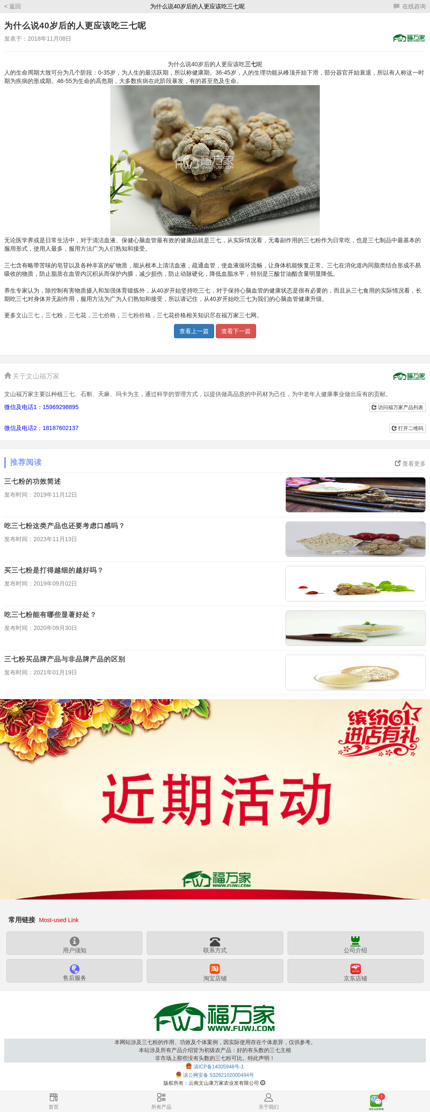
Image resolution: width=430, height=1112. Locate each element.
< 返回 (12, 6)
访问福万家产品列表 (397, 407)
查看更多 (410, 463)
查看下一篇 (236, 331)
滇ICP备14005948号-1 (219, 1067)
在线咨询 (410, 6)
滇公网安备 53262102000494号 (218, 1075)
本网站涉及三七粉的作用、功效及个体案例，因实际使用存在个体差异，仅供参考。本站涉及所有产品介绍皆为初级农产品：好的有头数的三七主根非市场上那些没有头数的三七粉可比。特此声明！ (215, 1050)
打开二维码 (407, 428)
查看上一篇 (194, 331)
